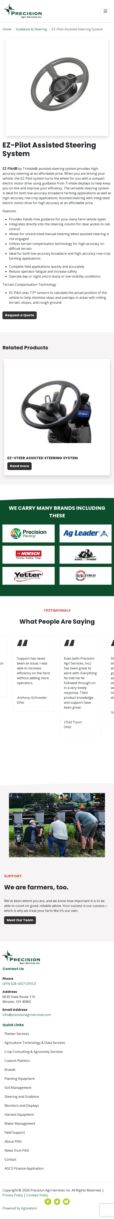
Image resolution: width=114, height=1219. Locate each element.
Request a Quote (19, 315)
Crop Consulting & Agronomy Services (33, 1051)
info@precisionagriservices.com (26, 1014)
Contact (10, 1159)
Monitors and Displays (21, 1105)
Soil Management (17, 1087)
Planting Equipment (19, 1078)
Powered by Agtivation (19, 1208)
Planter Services (16, 1033)
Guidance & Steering (31, 29)
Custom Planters (17, 1060)
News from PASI (16, 1150)
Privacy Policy (12, 1195)
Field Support (14, 1132)
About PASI (13, 1141)
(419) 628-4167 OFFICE (19, 983)
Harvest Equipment (19, 1114)
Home (7, 29)
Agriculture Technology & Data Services (34, 1042)
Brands (9, 1069)
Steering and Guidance (21, 1096)
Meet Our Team (20, 920)
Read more (19, 466)
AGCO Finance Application (24, 1168)
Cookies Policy (37, 1195)
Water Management (19, 1123)
